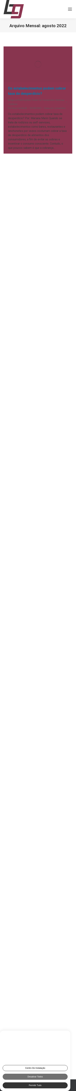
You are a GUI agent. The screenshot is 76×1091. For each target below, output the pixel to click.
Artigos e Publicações (19, 100)
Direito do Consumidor (43, 100)
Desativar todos (35, 1076)
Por (17, 108)
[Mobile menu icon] (69, 9)
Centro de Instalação (35, 1068)
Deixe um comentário (55, 108)
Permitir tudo (35, 1085)
